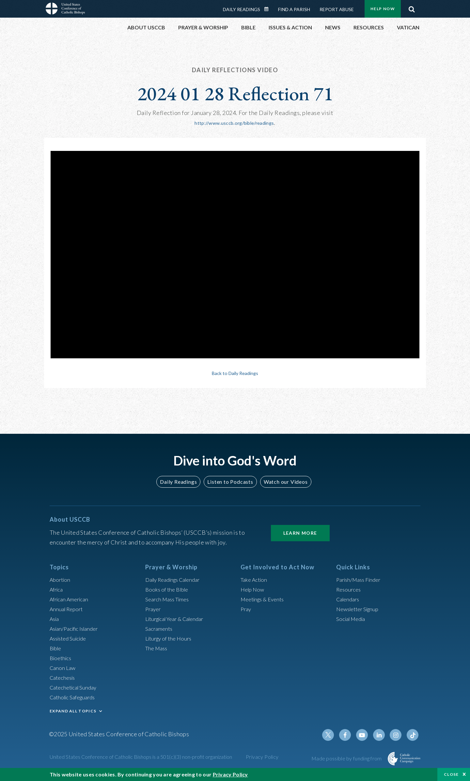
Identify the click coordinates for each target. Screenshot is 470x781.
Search (411, 7)
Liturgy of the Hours (170, 637)
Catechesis (64, 676)
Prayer (154, 608)
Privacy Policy (262, 756)
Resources (349, 588)
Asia (55, 618)
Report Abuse (337, 9)
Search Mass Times (169, 598)
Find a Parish (294, 9)
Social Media (352, 618)
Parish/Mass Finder (360, 578)
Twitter (335, 734)
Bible (56, 647)
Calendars (349, 598)
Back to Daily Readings (235, 372)
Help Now (382, 8)
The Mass (157, 647)
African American (71, 598)
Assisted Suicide (70, 637)
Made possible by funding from (347, 758)
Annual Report (68, 608)
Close (451, 774)
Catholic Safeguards (75, 696)
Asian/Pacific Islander (77, 627)
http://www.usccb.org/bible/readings (234, 122)
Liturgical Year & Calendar (178, 618)
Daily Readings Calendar (269, 9)
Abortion (61, 578)
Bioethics (62, 657)
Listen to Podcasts (230, 481)
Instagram (397, 734)
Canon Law (63, 667)
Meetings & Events (265, 598)
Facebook (350, 734)
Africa (57, 588)
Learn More (300, 532)
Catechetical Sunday (75, 686)
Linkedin (382, 734)
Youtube (366, 734)
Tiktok (413, 734)
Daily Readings (241, 9)
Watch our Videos (282, 481)
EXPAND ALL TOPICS (73, 710)
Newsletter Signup (360, 608)
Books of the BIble (168, 588)
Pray (246, 608)
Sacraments (159, 627)
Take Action (255, 578)
